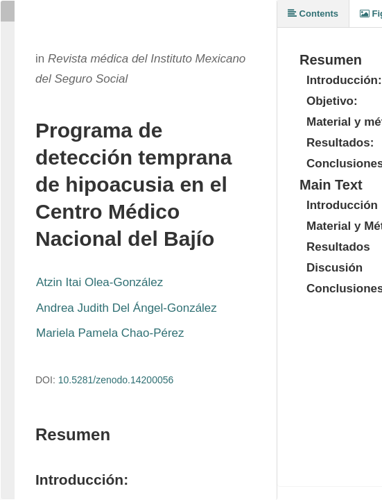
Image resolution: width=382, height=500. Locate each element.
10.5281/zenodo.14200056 (116, 379)
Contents (313, 13)
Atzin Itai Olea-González (99, 282)
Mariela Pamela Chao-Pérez (110, 333)
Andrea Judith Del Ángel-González (126, 308)
